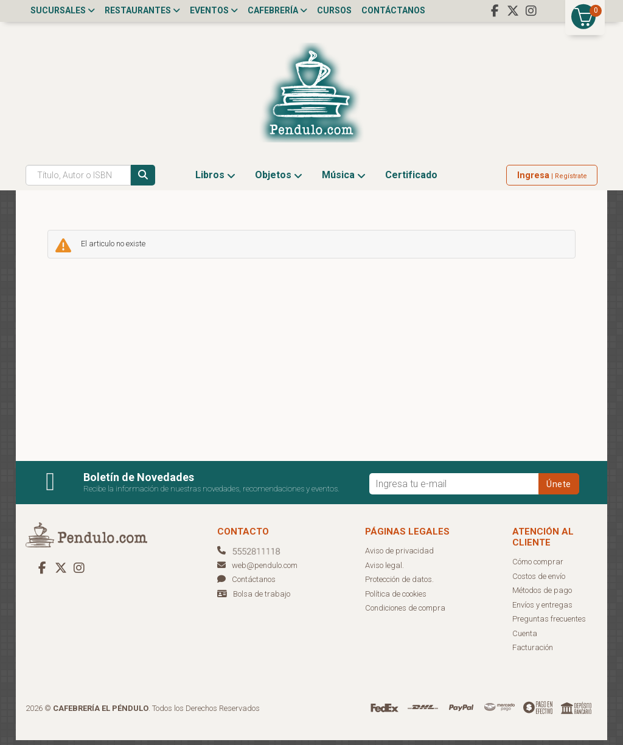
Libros (215, 179)
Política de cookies (395, 598)
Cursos (334, 10)
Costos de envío (538, 581)
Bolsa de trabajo (261, 598)
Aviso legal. (384, 570)
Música (344, 179)
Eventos (214, 10)
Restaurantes (142, 10)
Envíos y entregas (542, 609)
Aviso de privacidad (399, 556)
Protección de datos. (399, 584)
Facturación (532, 652)
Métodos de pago (542, 595)
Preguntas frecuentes (549, 624)
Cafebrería (277, 10)
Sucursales (62, 10)
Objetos (278, 179)
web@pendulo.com (257, 570)
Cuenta (524, 638)
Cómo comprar (537, 567)
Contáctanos (393, 10)
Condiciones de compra (405, 613)
